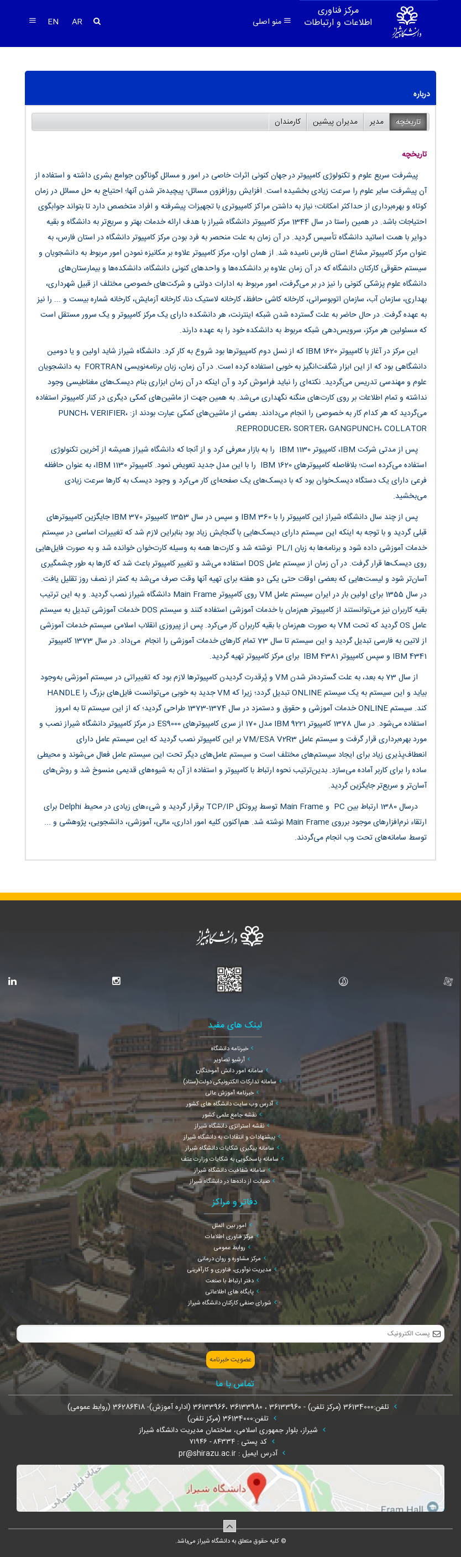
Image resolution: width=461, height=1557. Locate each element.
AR (77, 22)
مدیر (377, 122)
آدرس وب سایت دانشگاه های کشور (229, 1104)
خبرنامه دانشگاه (229, 1049)
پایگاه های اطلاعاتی (230, 1292)
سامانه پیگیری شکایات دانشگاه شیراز (229, 1149)
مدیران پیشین (335, 122)
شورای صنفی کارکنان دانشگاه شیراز (229, 1303)
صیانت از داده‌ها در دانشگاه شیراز (230, 1182)
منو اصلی (272, 22)
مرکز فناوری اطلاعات (229, 1237)
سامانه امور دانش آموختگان (229, 1071)
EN (54, 22)
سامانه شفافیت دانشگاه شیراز (229, 1171)
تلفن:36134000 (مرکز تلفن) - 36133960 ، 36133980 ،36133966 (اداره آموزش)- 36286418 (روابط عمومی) (229, 1407)
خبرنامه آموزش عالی (230, 1093)
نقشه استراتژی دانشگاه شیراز (229, 1126)
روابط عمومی (229, 1248)
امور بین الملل (229, 1226)
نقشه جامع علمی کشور (229, 1115)
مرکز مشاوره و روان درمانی (229, 1259)
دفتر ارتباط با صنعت (230, 1281)
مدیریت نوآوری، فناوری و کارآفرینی (229, 1270)
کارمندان (288, 122)
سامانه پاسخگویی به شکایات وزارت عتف (230, 1160)
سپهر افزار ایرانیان (216, 1551)
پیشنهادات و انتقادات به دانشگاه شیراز (229, 1137)
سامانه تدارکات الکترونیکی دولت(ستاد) (229, 1082)
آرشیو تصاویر (229, 1060)
